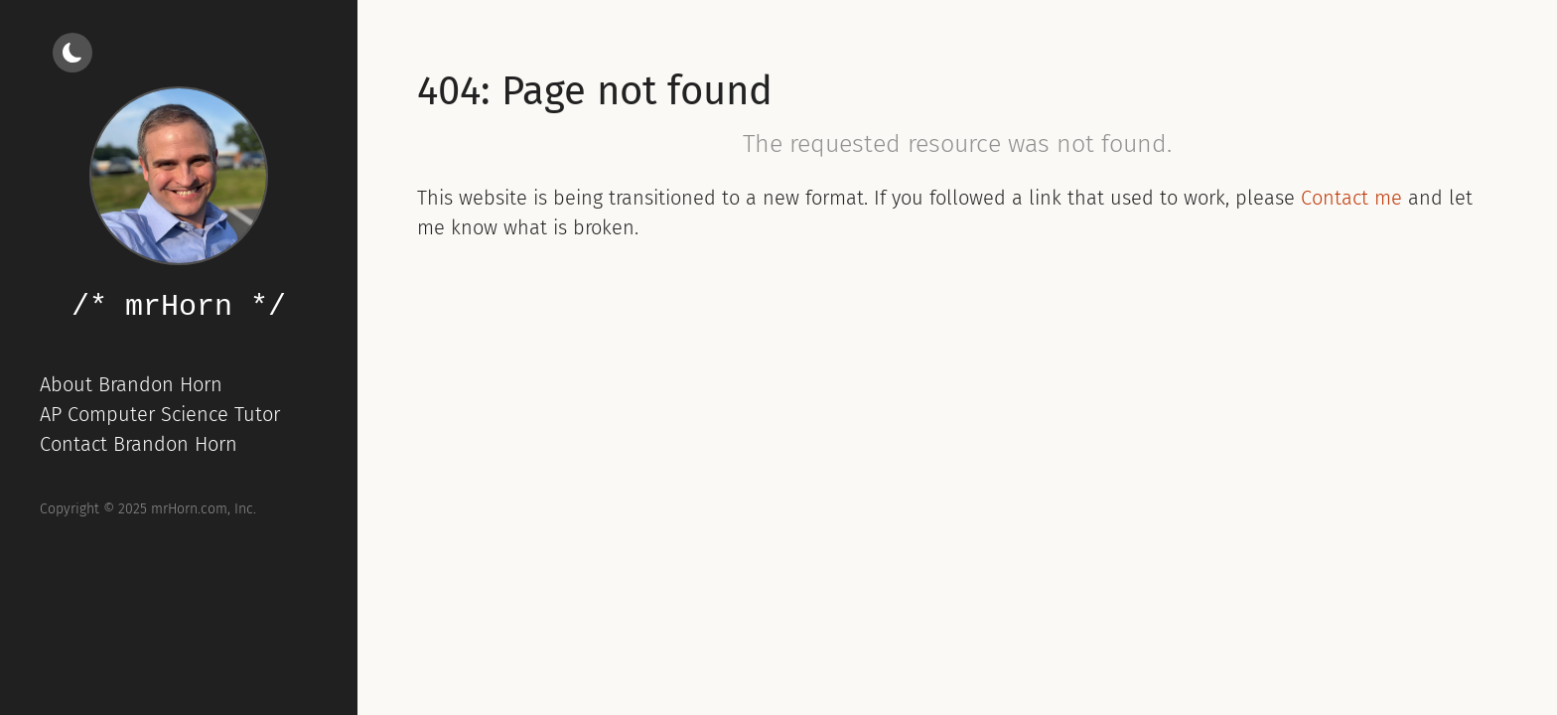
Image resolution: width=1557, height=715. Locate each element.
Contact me (1351, 198)
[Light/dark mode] (72, 52)
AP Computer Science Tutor (160, 414)
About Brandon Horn (131, 384)
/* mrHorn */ (178, 307)
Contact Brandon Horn (138, 444)
